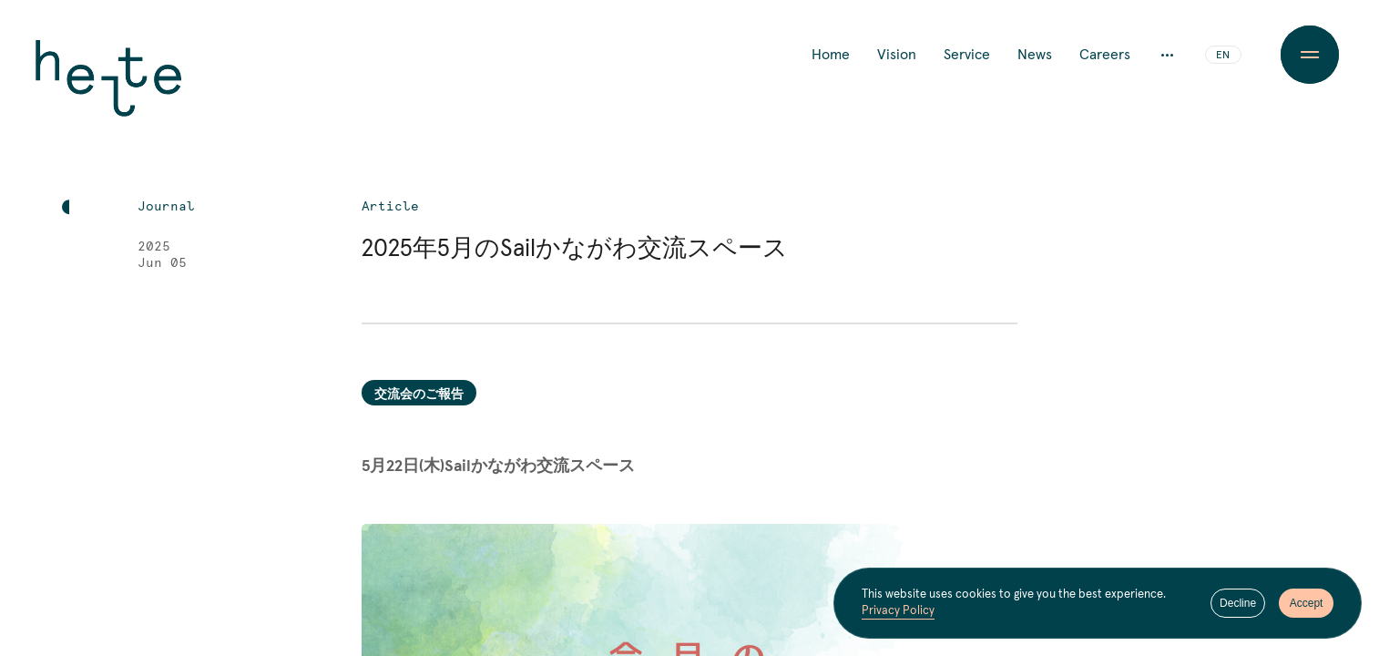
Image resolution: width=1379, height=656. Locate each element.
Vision (896, 54)
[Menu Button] (1310, 54)
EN (1223, 55)
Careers (1104, 54)
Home (831, 54)
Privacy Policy (898, 611)
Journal (166, 206)
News (1034, 54)
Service (967, 54)
